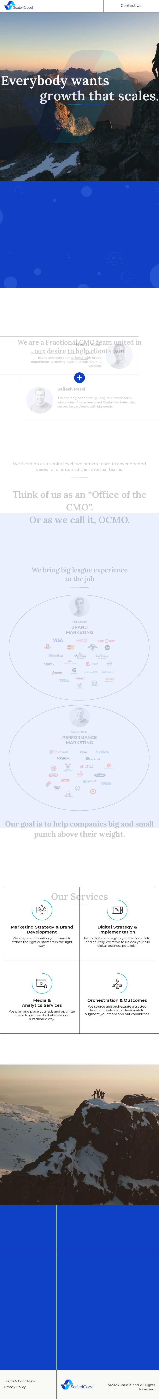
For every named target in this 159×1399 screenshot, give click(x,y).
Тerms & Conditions (19, 1381)
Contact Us (131, 5)
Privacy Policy (15, 1387)
